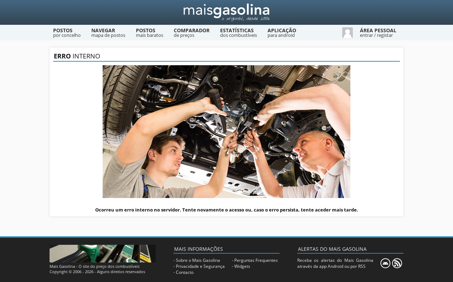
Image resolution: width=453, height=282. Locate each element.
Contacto (185, 272)
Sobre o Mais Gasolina (198, 260)
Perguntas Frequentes (256, 260)
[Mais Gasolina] (226, 12)
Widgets (242, 266)
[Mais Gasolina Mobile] (385, 263)
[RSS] (397, 263)
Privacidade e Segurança (200, 266)
